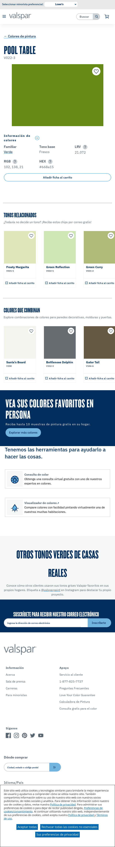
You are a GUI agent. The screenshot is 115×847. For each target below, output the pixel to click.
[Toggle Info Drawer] (72, 138)
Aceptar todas (27, 827)
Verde (8, 152)
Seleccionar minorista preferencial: (22, 4)
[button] (4, 17)
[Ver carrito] (107, 16)
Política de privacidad (62, 804)
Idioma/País (14, 782)
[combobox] (84, 16)
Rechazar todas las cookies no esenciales (69, 827)
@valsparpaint (50, 590)
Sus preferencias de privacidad (57, 834)
